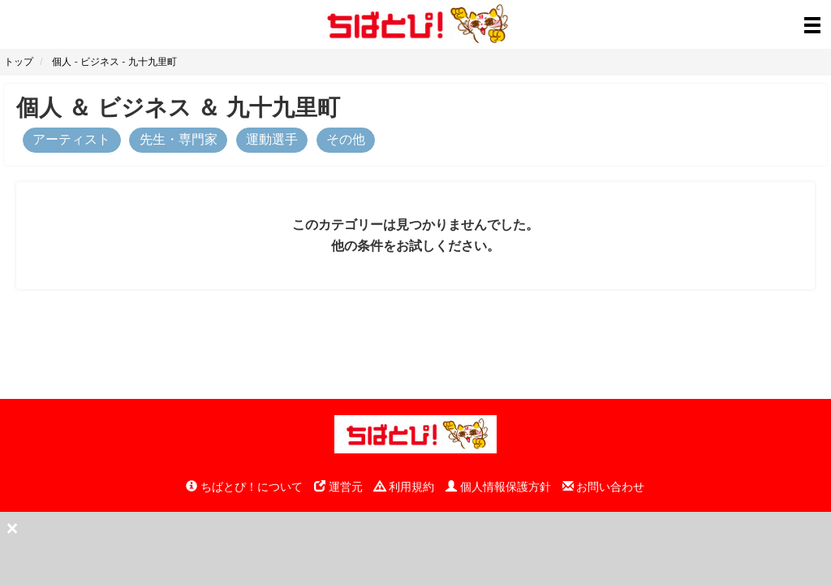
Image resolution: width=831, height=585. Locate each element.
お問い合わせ (603, 486)
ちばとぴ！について (244, 486)
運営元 (338, 486)
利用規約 (404, 486)
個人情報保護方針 (498, 486)
